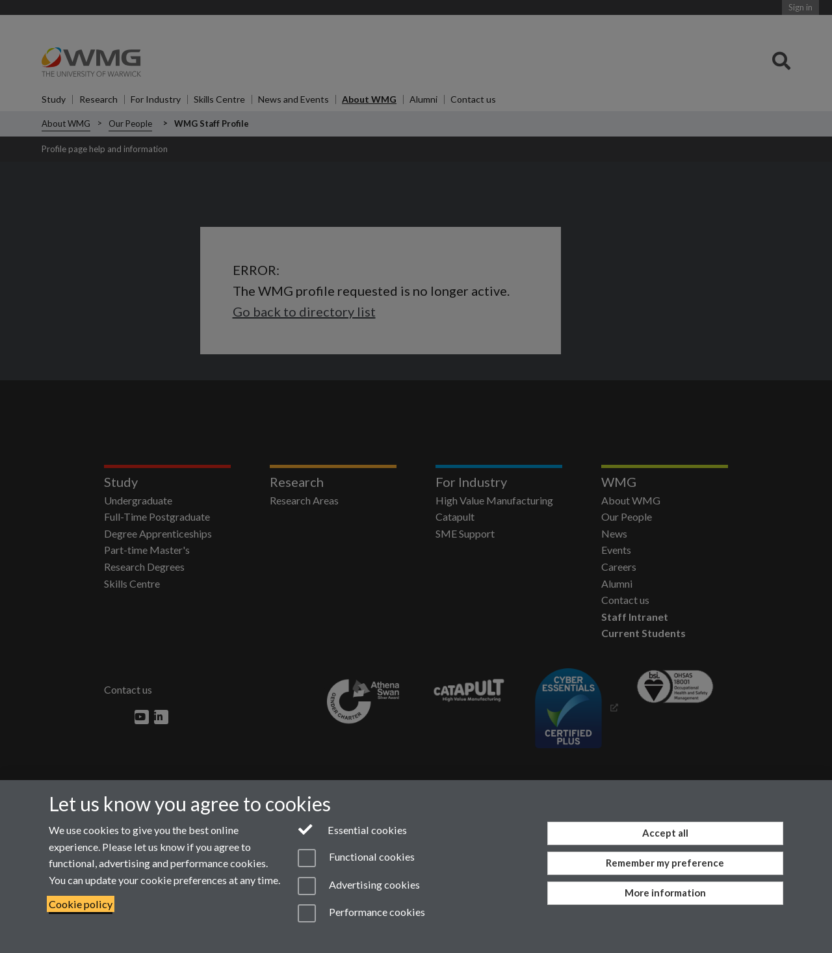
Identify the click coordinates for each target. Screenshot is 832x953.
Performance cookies (361, 913)
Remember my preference (665, 862)
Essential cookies (352, 829)
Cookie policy (80, 904)
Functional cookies (356, 858)
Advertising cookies (359, 886)
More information (665, 892)
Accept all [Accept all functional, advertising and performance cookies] (665, 833)
